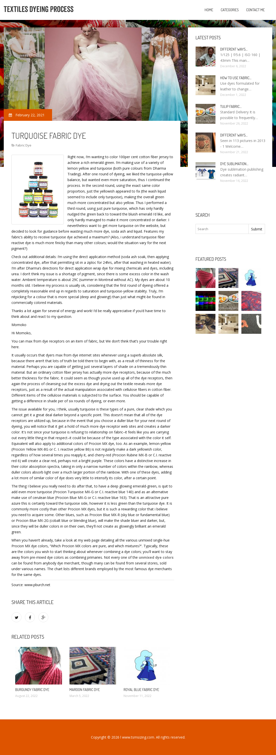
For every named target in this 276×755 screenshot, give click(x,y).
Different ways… (234, 49)
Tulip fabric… (231, 106)
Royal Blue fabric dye (141, 689)
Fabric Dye (23, 145)
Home (209, 9)
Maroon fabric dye (84, 689)
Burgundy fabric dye (32, 689)
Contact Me (255, 9)
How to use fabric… (236, 77)
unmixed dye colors (156, 557)
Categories (230, 9)
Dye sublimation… (234, 163)
